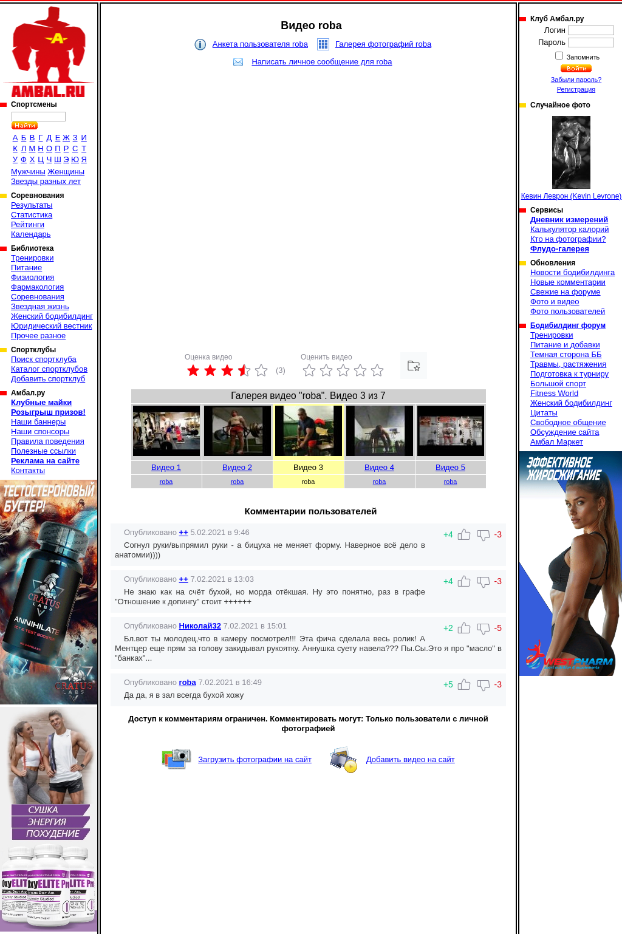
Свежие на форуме (565, 291)
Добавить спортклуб (48, 378)
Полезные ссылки (43, 450)
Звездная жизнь (40, 306)
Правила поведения (47, 441)
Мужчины (28, 171)
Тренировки (32, 257)
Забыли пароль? (576, 79)
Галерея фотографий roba (383, 44)
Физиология (32, 277)
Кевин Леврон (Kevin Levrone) (571, 158)
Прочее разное (38, 335)
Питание (26, 267)
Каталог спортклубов (49, 368)
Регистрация (576, 89)
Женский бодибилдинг (52, 316)
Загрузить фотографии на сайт (255, 759)
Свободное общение (568, 422)
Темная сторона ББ (566, 354)
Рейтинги (27, 224)
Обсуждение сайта (564, 432)
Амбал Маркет (556, 441)
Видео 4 (379, 467)
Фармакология (37, 286)
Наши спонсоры (40, 431)
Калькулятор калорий (569, 229)
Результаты (31, 205)
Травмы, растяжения (568, 364)
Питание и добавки (565, 344)
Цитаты (544, 412)
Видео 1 (166, 467)
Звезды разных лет (46, 181)
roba (166, 481)
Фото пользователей (567, 311)
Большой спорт (558, 383)
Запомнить (582, 57)
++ (183, 532)
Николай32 (200, 625)
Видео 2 (237, 467)
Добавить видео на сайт (410, 759)
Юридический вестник (51, 325)
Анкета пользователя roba (260, 44)
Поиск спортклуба (44, 359)
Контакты (28, 470)
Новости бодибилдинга (572, 272)
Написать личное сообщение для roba (321, 61)
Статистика (31, 214)
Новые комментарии (568, 282)
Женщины (65, 171)
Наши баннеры (38, 421)
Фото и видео (554, 301)
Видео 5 (450, 467)
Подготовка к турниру (569, 373)
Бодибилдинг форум (568, 325)
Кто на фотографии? (568, 239)
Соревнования (37, 296)
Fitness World (554, 393)
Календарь (31, 234)
